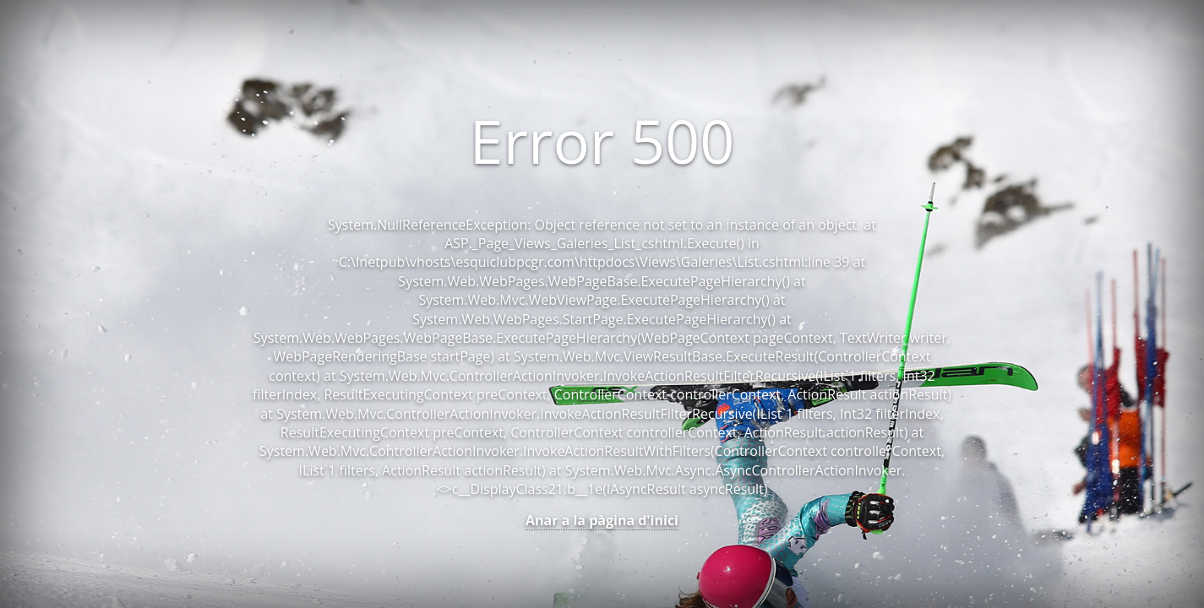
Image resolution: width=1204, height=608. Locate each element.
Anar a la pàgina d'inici (602, 520)
